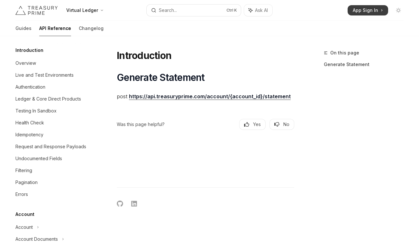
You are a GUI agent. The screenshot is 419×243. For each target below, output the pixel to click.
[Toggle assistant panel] (258, 10)
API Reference (55, 30)
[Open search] (194, 10)
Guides (23, 30)
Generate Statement (346, 64)
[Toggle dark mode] (398, 10)
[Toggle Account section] (51, 227)
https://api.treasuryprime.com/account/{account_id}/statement (210, 96)
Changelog (91, 30)
